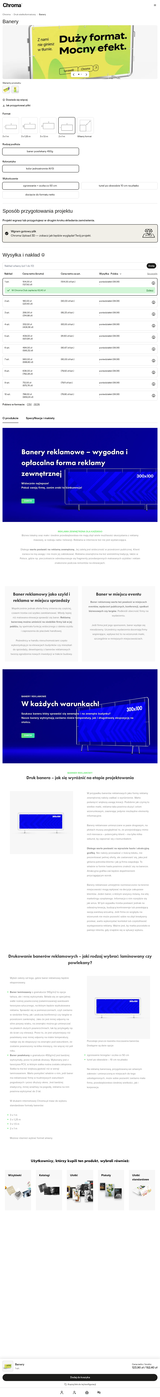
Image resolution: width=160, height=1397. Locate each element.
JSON (37, 404)
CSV (29, 404)
